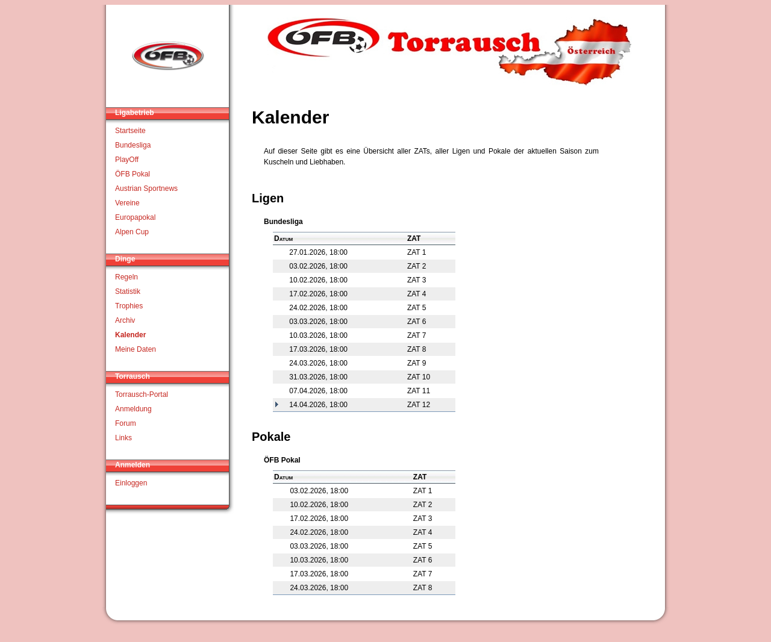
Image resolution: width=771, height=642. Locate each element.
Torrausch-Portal (141, 394)
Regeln (126, 277)
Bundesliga (133, 145)
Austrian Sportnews (146, 188)
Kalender (130, 335)
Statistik (127, 291)
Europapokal (135, 217)
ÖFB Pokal (132, 174)
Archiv (125, 320)
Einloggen (131, 483)
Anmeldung (133, 409)
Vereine (127, 203)
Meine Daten (135, 349)
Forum (125, 423)
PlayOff (127, 159)
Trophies (129, 306)
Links (123, 438)
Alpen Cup (132, 232)
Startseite (130, 130)
